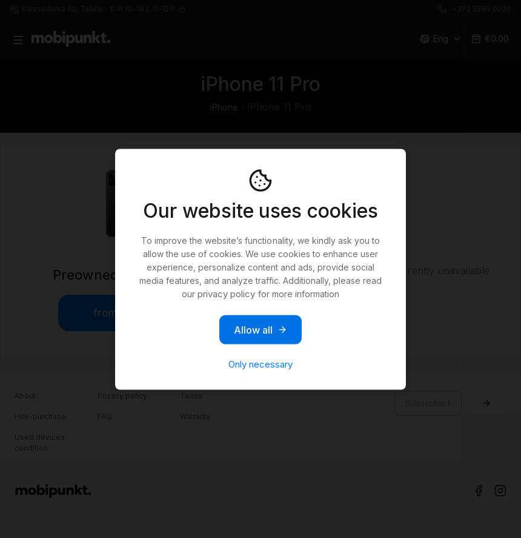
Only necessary (260, 363)
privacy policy (226, 293)
